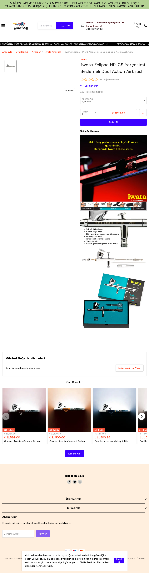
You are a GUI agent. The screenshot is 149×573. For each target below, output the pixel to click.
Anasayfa (7, 51)
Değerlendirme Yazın (129, 368)
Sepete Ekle (118, 112)
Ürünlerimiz (22, 51)
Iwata (83, 59)
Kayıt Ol (43, 533)
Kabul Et (119, 560)
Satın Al (113, 122)
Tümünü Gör (74, 453)
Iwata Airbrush (53, 51)
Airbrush (36, 51)
